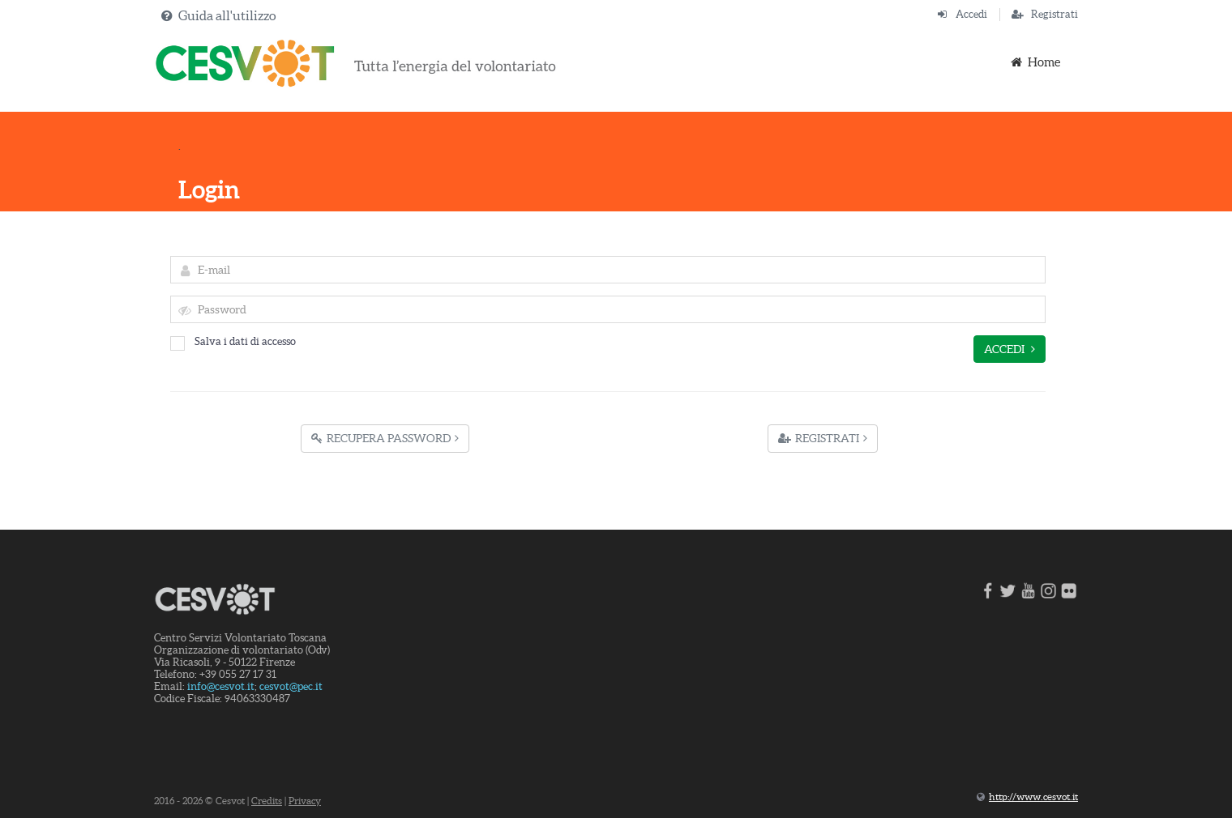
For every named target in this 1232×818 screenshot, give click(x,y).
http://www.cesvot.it (1033, 796)
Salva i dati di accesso (233, 341)
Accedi (971, 14)
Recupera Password (385, 438)
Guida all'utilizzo (227, 15)
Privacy (305, 800)
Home (1034, 62)
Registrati (1054, 14)
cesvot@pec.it (291, 686)
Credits (266, 800)
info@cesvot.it (221, 686)
